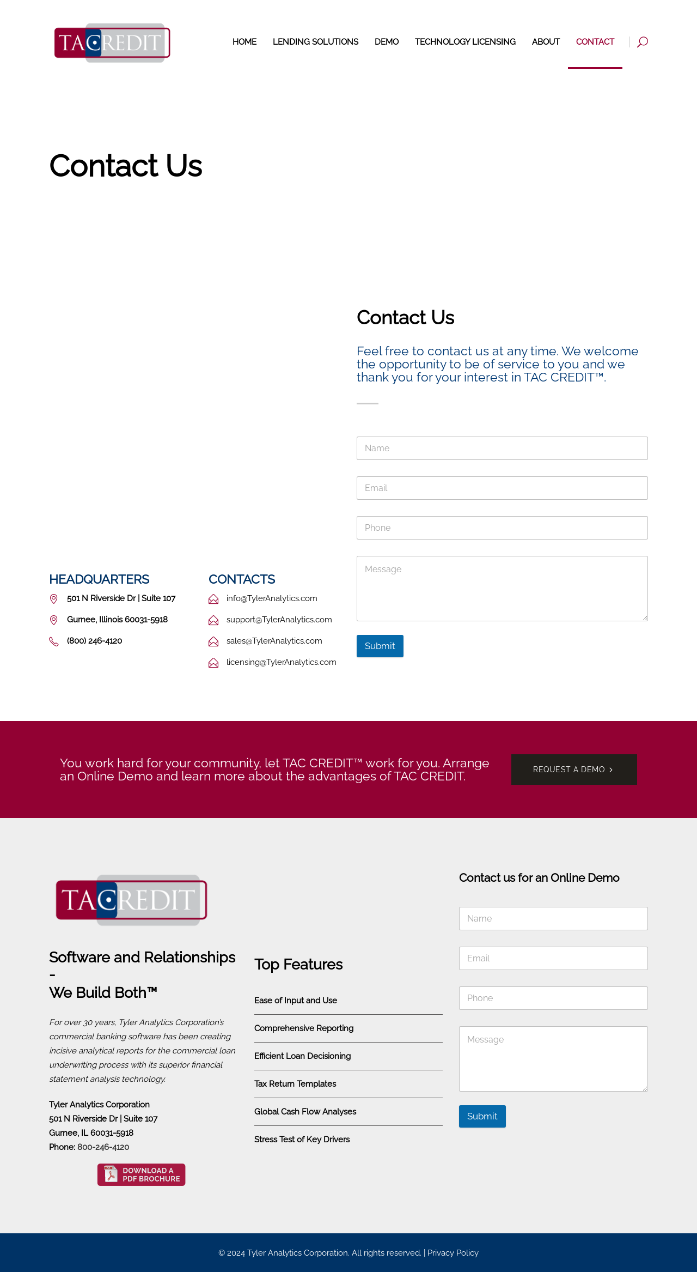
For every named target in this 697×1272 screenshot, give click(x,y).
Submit (380, 645)
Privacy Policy (453, 1253)
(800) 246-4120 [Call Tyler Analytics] (528, 14)
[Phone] (502, 528)
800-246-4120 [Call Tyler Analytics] (103, 1147)
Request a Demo (616, 14)
